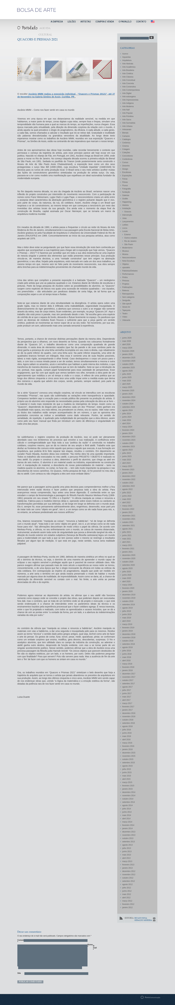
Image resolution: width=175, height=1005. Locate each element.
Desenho (126, 166)
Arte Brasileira (128, 70)
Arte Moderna (128, 106)
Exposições (127, 176)
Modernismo (127, 248)
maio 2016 (126, 736)
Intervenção (127, 215)
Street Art (126, 307)
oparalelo (126, 267)
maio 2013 (126, 855)
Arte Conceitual (128, 80)
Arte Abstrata (127, 64)
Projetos (125, 284)
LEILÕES (72, 21)
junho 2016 (126, 733)
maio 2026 (126, 341)
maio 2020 (126, 578)
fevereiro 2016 (128, 746)
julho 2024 (126, 414)
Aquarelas (126, 57)
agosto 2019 (127, 608)
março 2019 (127, 624)
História (125, 205)
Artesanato (126, 129)
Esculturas (126, 172)
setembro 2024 (128, 407)
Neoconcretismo (129, 258)
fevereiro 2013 (128, 865)
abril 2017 (126, 700)
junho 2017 (126, 693)
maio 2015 (126, 776)
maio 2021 (126, 539)
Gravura (127, 212)
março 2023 (127, 466)
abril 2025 (126, 384)
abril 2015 (126, 779)
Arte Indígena (128, 103)
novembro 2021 (128, 519)
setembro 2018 (128, 644)
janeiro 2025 (127, 394)
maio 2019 (126, 618)
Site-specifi (126, 304)
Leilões (125, 225)
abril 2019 (126, 621)
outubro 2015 (127, 759)
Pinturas (125, 281)
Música (125, 254)
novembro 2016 (128, 716)
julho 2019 (126, 611)
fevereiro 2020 (128, 588)
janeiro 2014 (127, 828)
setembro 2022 (128, 486)
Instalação (126, 208)
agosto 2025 (127, 371)
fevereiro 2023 (128, 469)
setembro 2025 (128, 367)
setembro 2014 (128, 802)
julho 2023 (126, 453)
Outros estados (130, 238)
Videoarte (126, 320)
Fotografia (126, 189)
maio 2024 (126, 420)
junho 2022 (126, 496)
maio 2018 (126, 657)
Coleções (126, 152)
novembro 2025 (128, 361)
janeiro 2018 (127, 670)
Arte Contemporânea (131, 90)
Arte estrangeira (129, 96)
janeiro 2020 (127, 591)
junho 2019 (126, 614)
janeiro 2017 (127, 710)
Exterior (127, 234)
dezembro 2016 (128, 713)
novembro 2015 (128, 756)
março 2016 (127, 743)
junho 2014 (126, 812)
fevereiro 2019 (128, 628)
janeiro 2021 (127, 552)
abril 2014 (126, 818)
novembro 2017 (128, 677)
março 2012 (127, 901)
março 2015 (127, 782)
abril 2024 (126, 423)
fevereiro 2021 (128, 548)
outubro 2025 (127, 364)
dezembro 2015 (128, 753)
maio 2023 (126, 460)
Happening (126, 202)
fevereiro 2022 (128, 509)
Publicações (127, 287)
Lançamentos (128, 221)
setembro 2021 (128, 525)
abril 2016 (126, 739)
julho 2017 (126, 690)
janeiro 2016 (127, 749)
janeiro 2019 (127, 631)
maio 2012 (126, 894)
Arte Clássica (127, 77)
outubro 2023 (127, 443)
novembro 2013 (128, 835)
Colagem (126, 149)
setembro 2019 (128, 604)
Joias (124, 218)
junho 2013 (126, 851)
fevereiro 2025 (128, 390)
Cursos (125, 162)
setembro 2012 (128, 881)
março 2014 (127, 822)
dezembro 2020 (128, 555)
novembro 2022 (128, 479)
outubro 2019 (127, 601)
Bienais (125, 133)
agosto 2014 (127, 805)
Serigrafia (126, 300)
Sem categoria (128, 297)
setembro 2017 (128, 683)
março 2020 (127, 585)
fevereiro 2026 (128, 351)
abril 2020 (126, 581)
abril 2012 (126, 898)
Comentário (19, 941)
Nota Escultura (128, 261)
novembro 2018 (128, 637)
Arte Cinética (127, 73)
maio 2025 (126, 381)
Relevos (125, 290)
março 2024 (127, 427)
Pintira (125, 277)
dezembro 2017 (128, 674)
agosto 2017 (127, 687)
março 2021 (127, 545)
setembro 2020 (128, 565)
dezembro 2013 (128, 832)
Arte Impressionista (130, 100)
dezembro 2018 (128, 634)
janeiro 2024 (127, 433)
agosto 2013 (127, 845)
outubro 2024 (127, 404)
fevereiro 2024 (128, 430)
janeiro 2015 (127, 789)
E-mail (94, 948)
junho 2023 (126, 456)
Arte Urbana (127, 126)
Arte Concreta (128, 83)
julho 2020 (126, 572)
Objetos (125, 264)
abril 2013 (126, 858)
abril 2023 (126, 463)
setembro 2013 (128, 842)
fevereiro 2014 (128, 825)
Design (125, 169)
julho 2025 (126, 374)
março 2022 (127, 506)
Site (19, 973)
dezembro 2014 (128, 792)
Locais (125, 231)
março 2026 (127, 348)
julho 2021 (126, 532)
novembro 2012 (128, 874)
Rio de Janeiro (130, 241)
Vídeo (124, 317)
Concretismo (127, 156)
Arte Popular (127, 113)
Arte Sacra (126, 120)
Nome (89, 945)
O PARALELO (125, 21)
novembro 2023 (128, 440)
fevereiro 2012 (128, 904)
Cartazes (126, 136)
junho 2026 (126, 338)
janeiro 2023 (127, 473)
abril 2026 (126, 344)
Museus (125, 251)
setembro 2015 (128, 763)
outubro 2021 (127, 522)
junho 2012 (126, 891)
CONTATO (141, 21)
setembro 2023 (128, 446)
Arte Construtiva (129, 87)
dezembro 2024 (128, 397)
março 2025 (127, 387)
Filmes (125, 182)
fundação (126, 192)
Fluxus (125, 185)
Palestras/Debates (130, 271)
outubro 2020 (127, 562)
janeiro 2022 (127, 512)
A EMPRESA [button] (57, 21)
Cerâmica (126, 143)
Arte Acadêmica (128, 67)
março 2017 (127, 703)
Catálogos (126, 139)
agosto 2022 (127, 489)
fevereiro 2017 (128, 707)
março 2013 (127, 861)
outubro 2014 (127, 799)
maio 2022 (126, 499)
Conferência (127, 159)
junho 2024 (126, 417)
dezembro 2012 (128, 871)
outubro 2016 (127, 720)
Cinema (125, 146)
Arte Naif (126, 110)
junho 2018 (126, 654)
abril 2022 (126, 502)
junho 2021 (126, 535)
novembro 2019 (128, 598)
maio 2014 (126, 815)
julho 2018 (126, 651)
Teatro (124, 313)
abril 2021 (126, 542)
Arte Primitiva (127, 116)
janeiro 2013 (127, 868)
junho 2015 (126, 772)
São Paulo (128, 244)
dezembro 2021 (128, 516)
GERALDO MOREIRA (143, 920)
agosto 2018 (127, 647)
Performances (128, 274)
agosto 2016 (127, 726)
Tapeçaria (126, 310)
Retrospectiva (128, 294)
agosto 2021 (127, 529)
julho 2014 (126, 809)
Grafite (125, 199)
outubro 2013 (127, 838)
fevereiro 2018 (128, 667)
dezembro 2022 (128, 476)
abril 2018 (126, 660)
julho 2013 (126, 848)
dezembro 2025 (128, 358)
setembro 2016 (128, 723)
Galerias (125, 195)
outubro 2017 (127, 680)
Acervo (125, 54)
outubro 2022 (127, 483)
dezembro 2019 (128, 595)
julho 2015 (126, 769)
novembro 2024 (128, 400)
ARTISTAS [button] (85, 21)
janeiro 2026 (127, 354)
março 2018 (127, 664)
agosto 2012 (127, 884)
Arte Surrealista (128, 123)
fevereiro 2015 (128, 786)
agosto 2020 (127, 568)
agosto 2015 (127, 766)
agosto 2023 (127, 450)
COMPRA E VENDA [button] (104, 21)
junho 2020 (126, 575)
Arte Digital (126, 93)
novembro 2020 (128, 558)
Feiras (124, 179)
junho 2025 (126, 377)
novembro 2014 (128, 795)
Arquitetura (126, 60)
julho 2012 (126, 888)
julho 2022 (126, 493)
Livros (124, 228)
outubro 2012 (127, 878)
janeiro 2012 (127, 907)
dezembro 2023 (128, 437)
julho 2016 (126, 730)
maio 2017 (126, 697)
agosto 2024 (127, 410)
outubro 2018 (127, 641)
